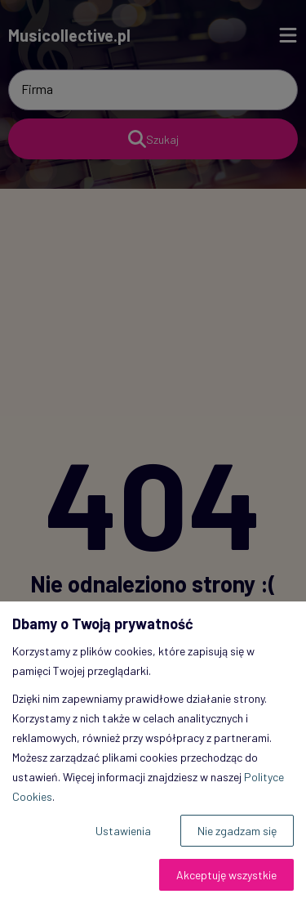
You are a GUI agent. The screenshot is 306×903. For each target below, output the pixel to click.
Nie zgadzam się (237, 831)
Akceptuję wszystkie (226, 875)
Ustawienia (123, 831)
